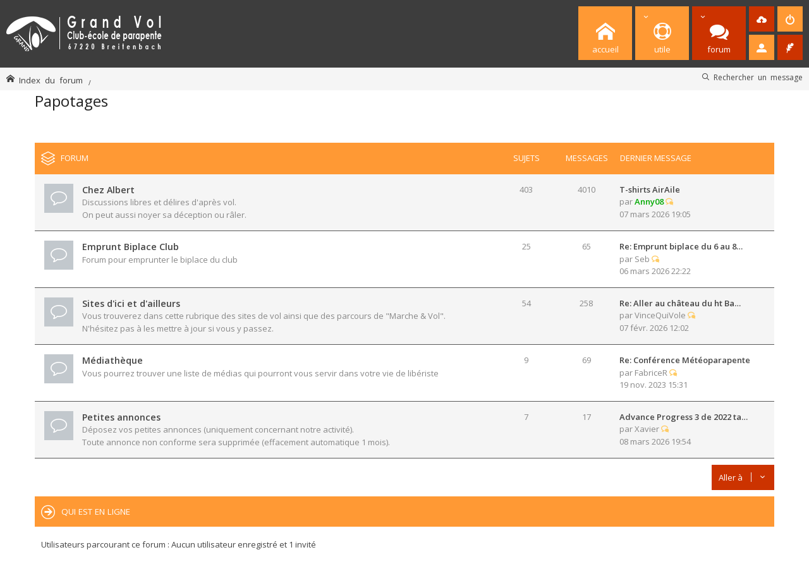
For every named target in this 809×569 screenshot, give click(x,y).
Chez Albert (108, 190)
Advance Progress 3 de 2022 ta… (683, 416)
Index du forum (51, 80)
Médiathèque (112, 360)
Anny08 (649, 201)
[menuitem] (761, 19)
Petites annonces (121, 417)
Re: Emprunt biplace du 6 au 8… (681, 246)
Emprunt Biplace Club (130, 247)
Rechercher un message (758, 77)
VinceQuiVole (660, 315)
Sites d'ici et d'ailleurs (131, 303)
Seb (642, 259)
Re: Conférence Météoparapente (684, 360)
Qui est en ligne (95, 511)
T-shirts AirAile (649, 189)
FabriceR (651, 372)
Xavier (647, 428)
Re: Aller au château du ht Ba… (680, 303)
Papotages (71, 100)
